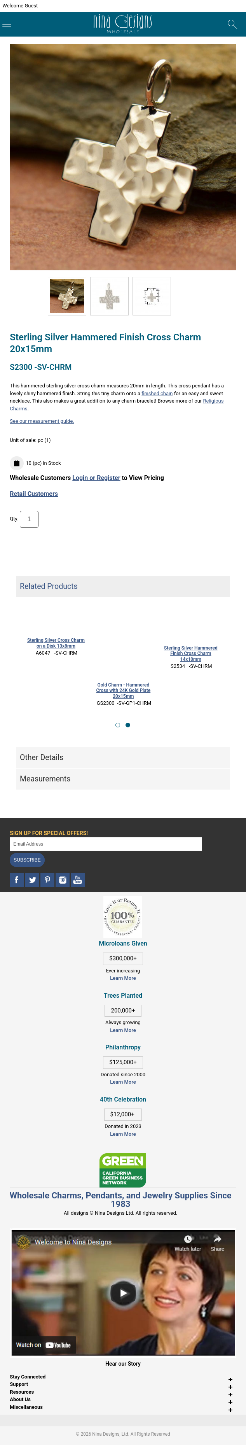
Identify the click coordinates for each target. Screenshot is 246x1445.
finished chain (157, 393)
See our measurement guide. (42, 421)
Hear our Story (123, 1364)
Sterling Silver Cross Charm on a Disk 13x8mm (56, 643)
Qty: (14, 519)
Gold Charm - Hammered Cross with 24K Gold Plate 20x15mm (123, 690)
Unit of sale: (24, 440)
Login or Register (96, 478)
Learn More (123, 978)
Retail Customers (34, 493)
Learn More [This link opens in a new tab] (123, 1030)
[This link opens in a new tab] (122, 1157)
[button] (118, 725)
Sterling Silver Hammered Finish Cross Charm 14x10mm (191, 653)
